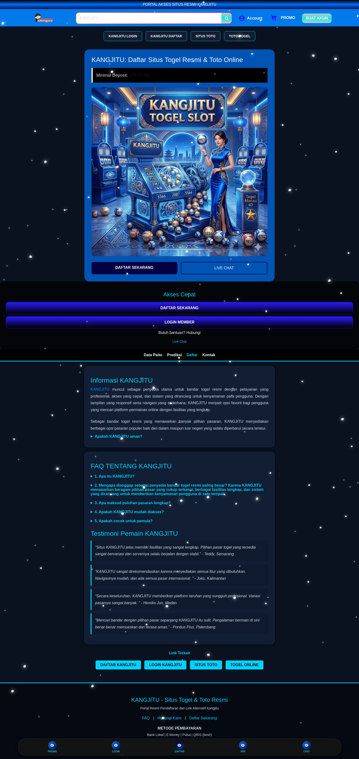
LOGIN (116, 747)
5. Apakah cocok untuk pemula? (124, 521)
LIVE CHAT (224, 268)
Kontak (208, 355)
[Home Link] (52, 18)
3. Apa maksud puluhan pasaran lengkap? (132, 503)
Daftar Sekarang (203, 718)
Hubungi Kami (170, 718)
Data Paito (153, 355)
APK (243, 747)
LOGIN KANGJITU (165, 665)
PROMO (52, 747)
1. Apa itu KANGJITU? (114, 476)
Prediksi (174, 355)
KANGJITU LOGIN (123, 36)
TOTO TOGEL (239, 36)
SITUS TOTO (206, 36)
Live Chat (179, 341)
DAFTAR (179, 747)
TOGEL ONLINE (244, 665)
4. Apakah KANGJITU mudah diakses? (129, 512)
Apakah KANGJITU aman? (118, 436)
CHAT (306, 747)
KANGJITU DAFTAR (166, 36)
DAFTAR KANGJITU (118, 665)
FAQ (146, 718)
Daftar (192, 355)
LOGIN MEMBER (179, 322)
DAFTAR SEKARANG (134, 268)
